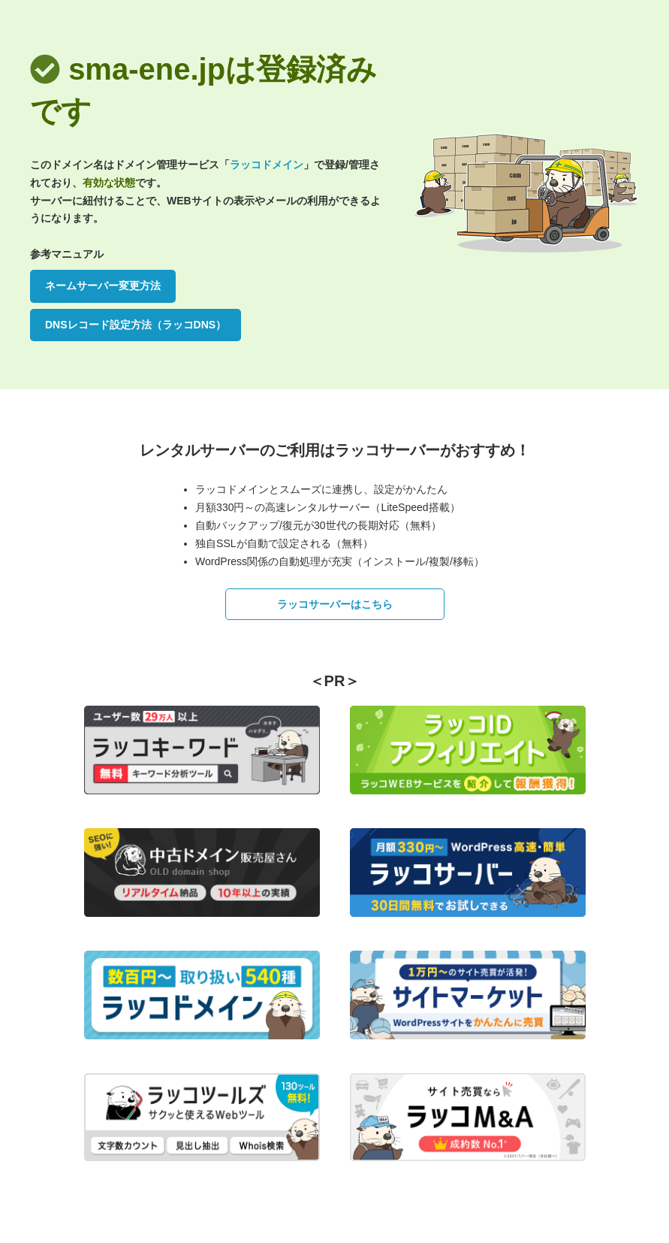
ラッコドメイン (266, 165)
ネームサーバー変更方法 (103, 286)
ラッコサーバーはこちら (335, 604)
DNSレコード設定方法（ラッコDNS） (135, 325)
